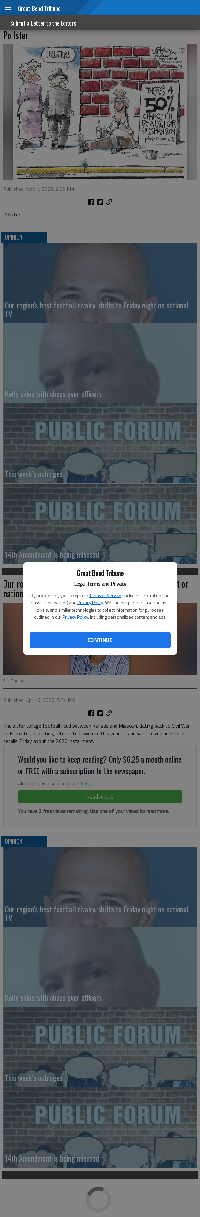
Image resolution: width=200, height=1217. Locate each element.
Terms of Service (105, 595)
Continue (100, 640)
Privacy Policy (90, 602)
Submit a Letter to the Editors (43, 23)
